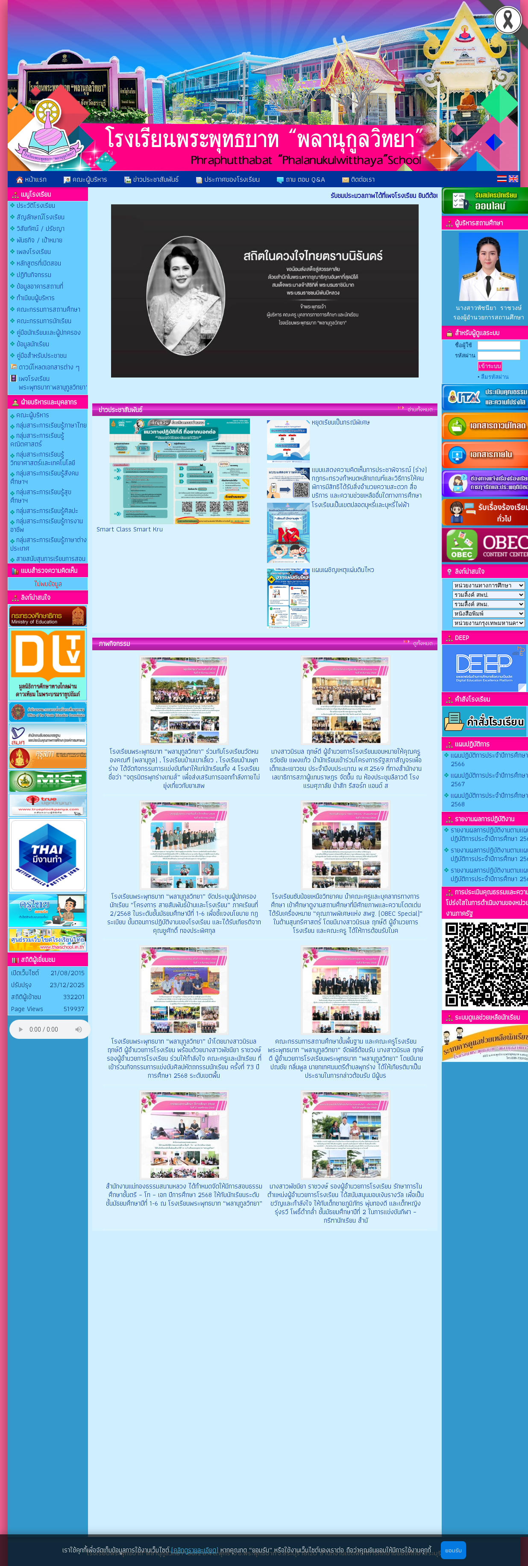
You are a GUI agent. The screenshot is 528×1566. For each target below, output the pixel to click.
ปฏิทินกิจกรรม (34, 274)
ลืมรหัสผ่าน (495, 377)
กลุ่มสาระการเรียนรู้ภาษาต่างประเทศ (48, 543)
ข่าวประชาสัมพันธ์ (151, 179)
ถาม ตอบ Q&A (301, 179)
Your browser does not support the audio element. (50, 1029)
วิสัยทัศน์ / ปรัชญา (41, 228)
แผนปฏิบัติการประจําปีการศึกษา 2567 (489, 779)
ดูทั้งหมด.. (424, 643)
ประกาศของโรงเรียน (228, 179)
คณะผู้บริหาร (85, 179)
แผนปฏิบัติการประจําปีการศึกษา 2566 (489, 759)
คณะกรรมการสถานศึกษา (48, 309)
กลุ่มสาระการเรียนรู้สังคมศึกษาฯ (44, 477)
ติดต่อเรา (358, 179)
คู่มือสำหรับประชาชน (42, 355)
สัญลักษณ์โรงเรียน (41, 217)
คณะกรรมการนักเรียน (44, 321)
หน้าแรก (31, 179)
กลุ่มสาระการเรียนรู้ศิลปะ (44, 510)
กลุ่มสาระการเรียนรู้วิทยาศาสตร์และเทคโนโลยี (42, 458)
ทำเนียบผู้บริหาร (36, 297)
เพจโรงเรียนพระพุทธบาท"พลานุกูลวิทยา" (53, 382)
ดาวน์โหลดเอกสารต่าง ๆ (49, 367)
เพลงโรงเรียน (34, 251)
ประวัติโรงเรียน (36, 205)
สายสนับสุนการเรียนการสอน (47, 558)
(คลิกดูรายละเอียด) (194, 1550)
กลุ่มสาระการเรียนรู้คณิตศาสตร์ (37, 439)
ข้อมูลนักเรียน (33, 344)
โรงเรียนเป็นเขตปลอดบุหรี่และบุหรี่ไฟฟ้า (360, 504)
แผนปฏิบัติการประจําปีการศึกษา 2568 (489, 799)
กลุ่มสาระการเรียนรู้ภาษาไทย (48, 425)
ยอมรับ (453, 1550)
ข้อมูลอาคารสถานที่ (40, 286)
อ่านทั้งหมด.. (421, 409)
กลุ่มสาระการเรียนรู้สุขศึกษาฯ (40, 496)
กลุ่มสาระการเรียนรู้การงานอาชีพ (46, 525)
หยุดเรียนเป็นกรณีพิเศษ (341, 422)
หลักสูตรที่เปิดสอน (39, 263)
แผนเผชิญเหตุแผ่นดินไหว (343, 569)
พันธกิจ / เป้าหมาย (39, 240)
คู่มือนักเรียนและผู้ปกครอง (49, 332)
